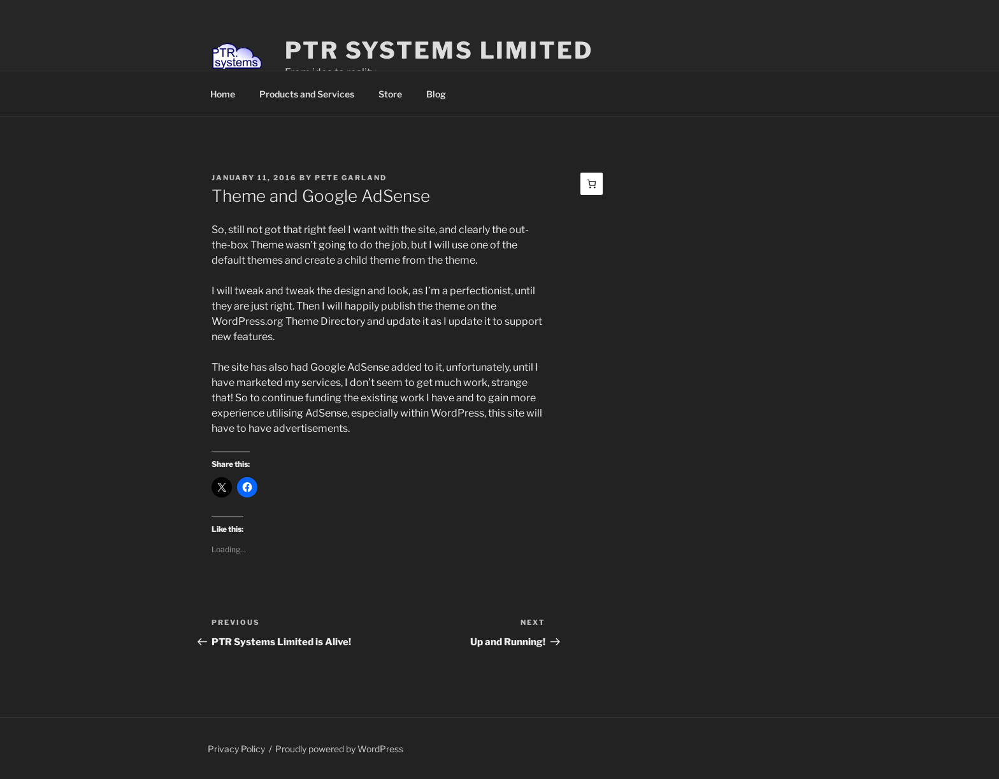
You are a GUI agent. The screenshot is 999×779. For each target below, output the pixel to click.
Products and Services (306, 94)
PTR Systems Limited (439, 50)
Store (390, 94)
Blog (436, 94)
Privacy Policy (236, 748)
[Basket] (591, 184)
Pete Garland (351, 177)
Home (222, 94)
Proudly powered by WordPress (339, 748)
